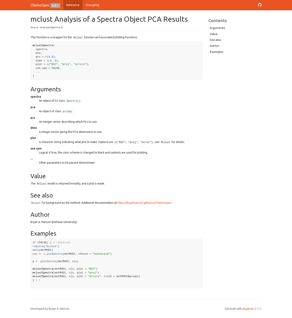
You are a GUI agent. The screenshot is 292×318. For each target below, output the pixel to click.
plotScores (48, 261)
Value (214, 34)
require (38, 246)
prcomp (67, 111)
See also (215, 40)
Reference (72, 5)
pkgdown (248, 308)
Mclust (35, 203)
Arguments (217, 28)
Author (214, 45)
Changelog (92, 5)
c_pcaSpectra (53, 253)
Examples (216, 51)
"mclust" (51, 246)
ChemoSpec (40, 5)
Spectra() (73, 101)
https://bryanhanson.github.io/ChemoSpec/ (144, 202)
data (36, 250)
